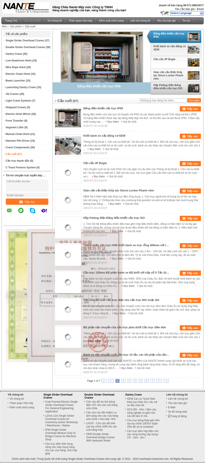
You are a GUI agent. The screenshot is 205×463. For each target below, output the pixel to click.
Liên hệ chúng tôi (140, 20)
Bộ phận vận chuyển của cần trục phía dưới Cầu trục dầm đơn (124, 327)
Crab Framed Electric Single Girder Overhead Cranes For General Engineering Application (61, 406)
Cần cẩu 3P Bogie (164, 59)
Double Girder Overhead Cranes (25, 47)
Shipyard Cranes (16, 107)
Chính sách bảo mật (23, 458)
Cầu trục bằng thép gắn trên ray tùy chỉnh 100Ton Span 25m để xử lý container (143, 423)
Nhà (4, 26)
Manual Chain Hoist (18, 134)
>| (166, 380)
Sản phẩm (16, 26)
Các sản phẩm (32, 20)
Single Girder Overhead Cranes (25, 40)
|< (104, 380)
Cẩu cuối (11, 154)
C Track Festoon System (21, 167)
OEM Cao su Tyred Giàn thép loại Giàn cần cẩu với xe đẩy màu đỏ (142, 402)
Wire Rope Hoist (16, 67)
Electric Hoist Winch (18, 114)
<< (110, 380)
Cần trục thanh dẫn (17, 160)
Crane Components (18, 147)
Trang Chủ (11, 20)
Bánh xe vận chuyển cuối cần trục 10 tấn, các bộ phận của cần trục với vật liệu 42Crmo (126, 354)
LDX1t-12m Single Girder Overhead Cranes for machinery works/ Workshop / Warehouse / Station (61, 420)
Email (200, 9)
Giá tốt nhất (130, 121)
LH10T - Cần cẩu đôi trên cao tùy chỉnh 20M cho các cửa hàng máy (101, 426)
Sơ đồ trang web (177, 411)
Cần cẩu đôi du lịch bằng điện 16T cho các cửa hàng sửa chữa (102, 405)
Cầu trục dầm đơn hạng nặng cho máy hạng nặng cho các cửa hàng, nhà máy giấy (61, 448)
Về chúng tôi (54, 20)
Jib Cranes (12, 93)
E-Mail (171, 407)
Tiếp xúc (27, 201)
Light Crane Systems (18, 100)
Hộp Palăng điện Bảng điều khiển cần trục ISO (167, 87)
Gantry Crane (14, 53)
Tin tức (186, 20)
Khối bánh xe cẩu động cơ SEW (169, 48)
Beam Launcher (15, 80)
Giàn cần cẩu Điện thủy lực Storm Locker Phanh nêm (168, 75)
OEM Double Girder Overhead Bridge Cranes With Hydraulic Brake (100, 437)
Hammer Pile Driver (18, 140)
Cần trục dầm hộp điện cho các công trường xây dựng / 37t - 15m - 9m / (143, 434)
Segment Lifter (15, 127)
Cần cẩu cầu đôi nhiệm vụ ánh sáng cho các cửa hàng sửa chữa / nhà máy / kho (102, 416)
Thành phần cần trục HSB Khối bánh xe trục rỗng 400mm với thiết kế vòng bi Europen (126, 245)
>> (159, 380)
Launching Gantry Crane (21, 87)
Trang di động (177, 416)
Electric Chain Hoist (18, 73)
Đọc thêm (113, 121)
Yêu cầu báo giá (185, 9)
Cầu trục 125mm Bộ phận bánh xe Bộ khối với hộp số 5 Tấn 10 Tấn (126, 272)
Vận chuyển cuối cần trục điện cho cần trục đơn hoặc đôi (121, 300)
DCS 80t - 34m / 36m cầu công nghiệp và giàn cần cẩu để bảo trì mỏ (141, 413)
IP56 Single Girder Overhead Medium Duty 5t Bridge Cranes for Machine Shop (60, 434)
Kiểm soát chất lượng (111, 20)
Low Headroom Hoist (19, 60)
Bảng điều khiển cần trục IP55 (168, 35)
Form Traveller (15, 120)
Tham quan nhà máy (80, 20)
